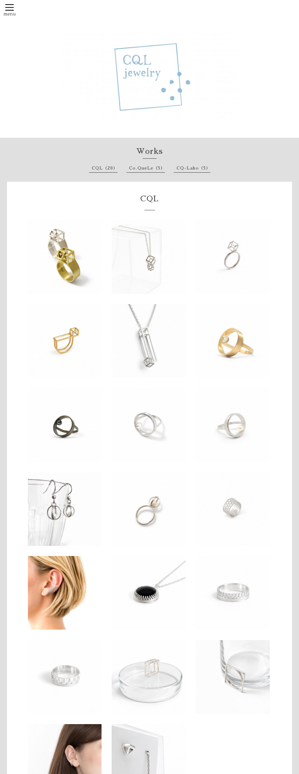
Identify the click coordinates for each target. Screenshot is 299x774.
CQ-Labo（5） (193, 168)
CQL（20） (105, 168)
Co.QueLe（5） (147, 168)
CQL (149, 199)
